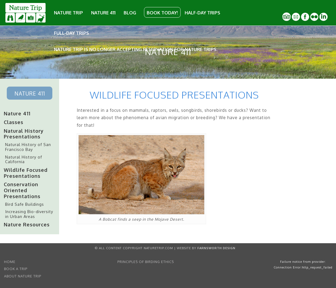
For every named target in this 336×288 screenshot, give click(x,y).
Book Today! (162, 12)
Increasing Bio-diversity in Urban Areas (29, 214)
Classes (13, 122)
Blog (130, 12)
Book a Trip (15, 269)
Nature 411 (103, 12)
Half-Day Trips (202, 12)
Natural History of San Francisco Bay (28, 147)
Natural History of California (23, 159)
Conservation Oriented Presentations (22, 190)
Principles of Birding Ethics (145, 261)
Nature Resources (27, 224)
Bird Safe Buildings (24, 204)
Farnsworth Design (216, 248)
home (9, 261)
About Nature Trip (22, 276)
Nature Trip (68, 12)
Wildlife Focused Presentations (26, 173)
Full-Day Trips (71, 33)
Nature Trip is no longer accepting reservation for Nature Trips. (135, 49)
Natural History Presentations (24, 134)
